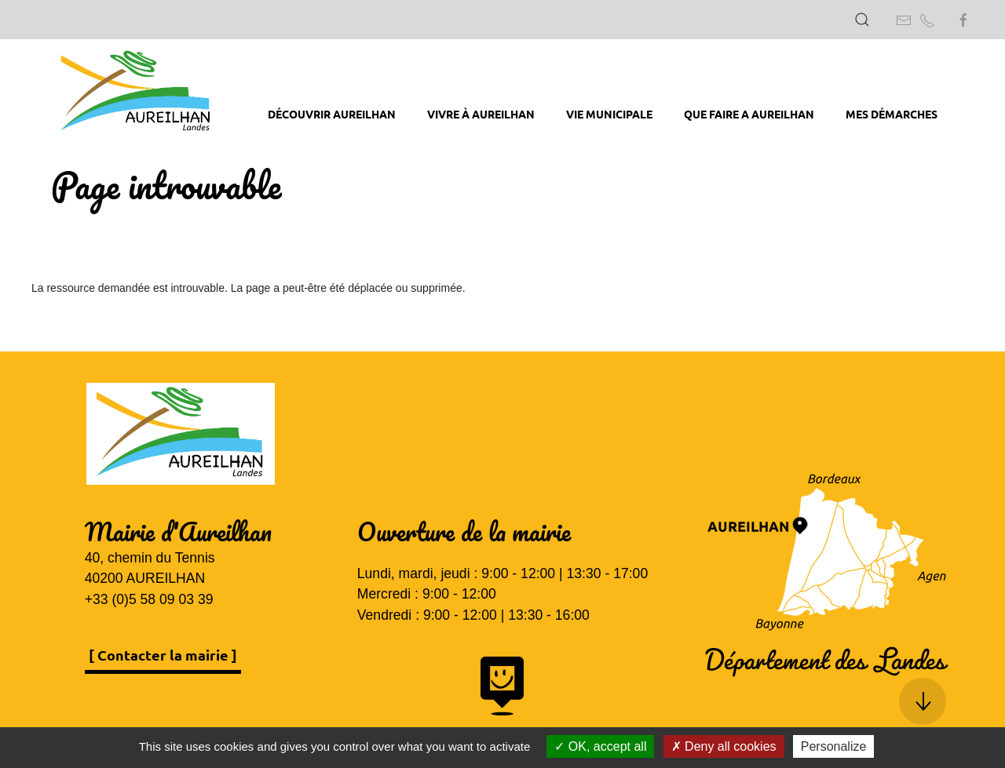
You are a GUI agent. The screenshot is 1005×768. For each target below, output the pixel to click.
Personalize (834, 746)
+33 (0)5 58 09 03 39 (149, 599)
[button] (862, 19)
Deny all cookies (724, 746)
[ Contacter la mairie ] (163, 655)
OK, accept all (600, 746)
